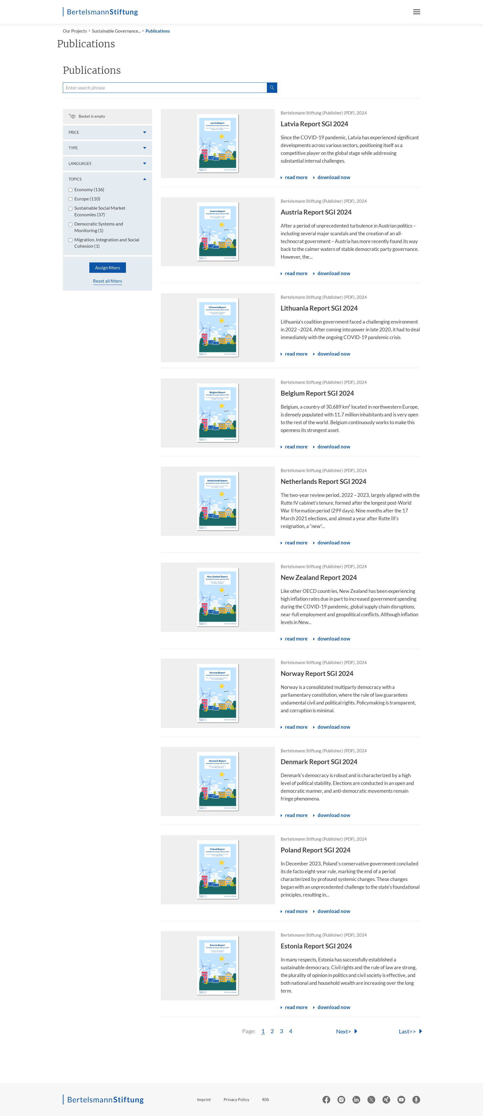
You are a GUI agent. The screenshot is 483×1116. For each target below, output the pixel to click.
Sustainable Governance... (116, 30)
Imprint (204, 1099)
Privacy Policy (236, 1099)
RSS (265, 1099)
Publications (158, 30)
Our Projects (75, 30)
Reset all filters (107, 280)
